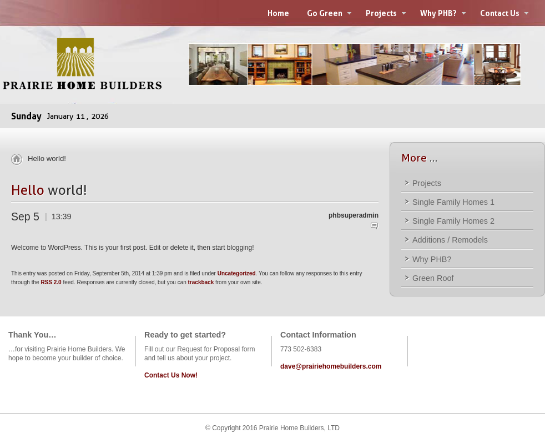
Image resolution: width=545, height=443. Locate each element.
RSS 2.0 (51, 282)
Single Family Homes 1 (453, 202)
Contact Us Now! (171, 375)
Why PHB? (431, 259)
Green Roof (432, 278)
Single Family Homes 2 (453, 221)
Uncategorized (237, 273)
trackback (201, 282)
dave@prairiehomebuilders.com (330, 366)
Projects (426, 183)
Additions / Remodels (450, 239)
